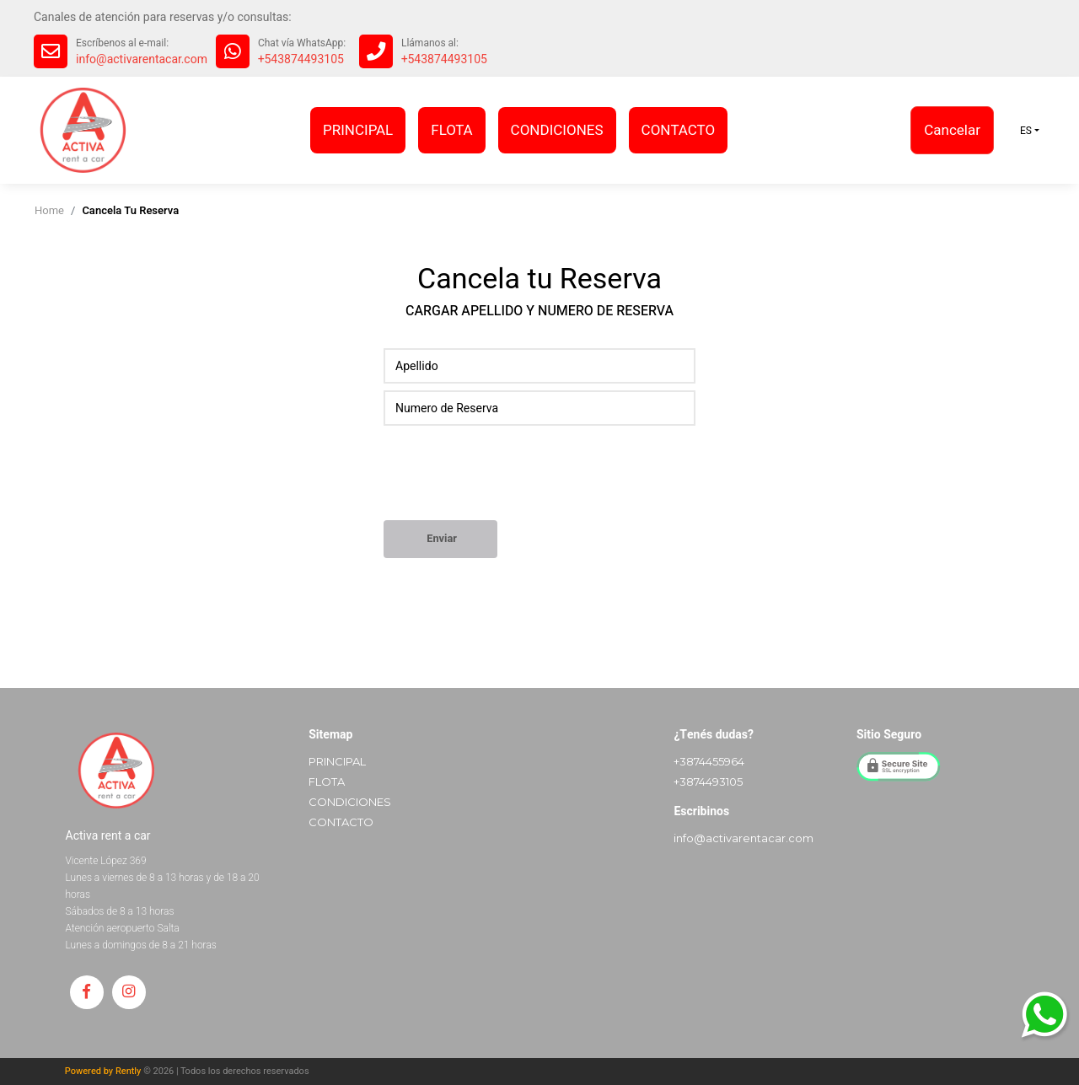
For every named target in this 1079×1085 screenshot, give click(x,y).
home (49, 210)
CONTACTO (678, 130)
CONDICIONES (557, 130)
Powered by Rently (103, 1071)
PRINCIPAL (358, 130)
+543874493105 (301, 59)
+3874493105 (708, 781)
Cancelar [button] (952, 130)
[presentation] (512, 479)
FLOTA (451, 130)
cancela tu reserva (130, 210)
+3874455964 (709, 761)
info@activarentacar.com (141, 59)
